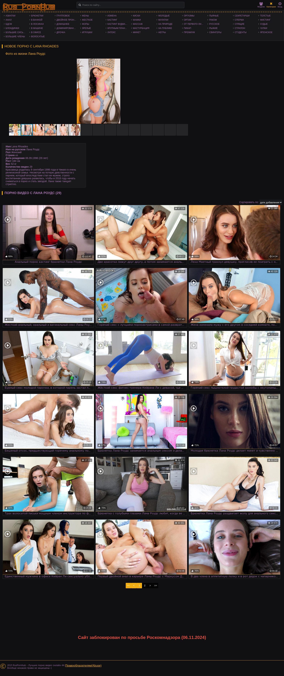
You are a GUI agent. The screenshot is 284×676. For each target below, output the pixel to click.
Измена (112, 15)
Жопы (85, 24)
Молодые (164, 15)
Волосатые (38, 36)
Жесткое (87, 20)
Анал (9, 20)
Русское (214, 24)
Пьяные (214, 15)
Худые (264, 24)
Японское (266, 32)
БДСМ (9, 24)
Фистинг (265, 20)
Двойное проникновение (67, 20)
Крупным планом (117, 28)
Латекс (111, 32)
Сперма (239, 20)
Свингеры (215, 32)
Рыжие (213, 28)
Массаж (138, 24)
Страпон (240, 28)
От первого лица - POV (195, 24)
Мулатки (163, 20)
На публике (165, 28)
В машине (37, 28)
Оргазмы (189, 15)
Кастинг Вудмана (117, 24)
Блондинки (12, 28)
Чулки (263, 28)
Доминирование (67, 28)
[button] (188, 62)
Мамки (137, 20)
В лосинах (37, 24)
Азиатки (10, 15)
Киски (136, 15)
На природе (165, 24)
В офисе (36, 32)
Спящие (240, 24)
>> (155, 585)
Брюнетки (37, 15)
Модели (261, 5)
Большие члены (15, 36)
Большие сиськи (16, 32)
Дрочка (61, 32)
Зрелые (86, 28)
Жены (85, 15)
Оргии (187, 20)
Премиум (189, 32)
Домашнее (63, 24)
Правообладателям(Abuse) (83, 665)
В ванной (36, 20)
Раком (213, 20)
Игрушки (87, 32)
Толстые (265, 15)
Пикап (187, 28)
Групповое (63, 15)
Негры (162, 32)
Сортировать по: (249, 202)
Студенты (241, 32)
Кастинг (112, 20)
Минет (137, 32)
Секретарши (242, 15)
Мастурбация (141, 28)
